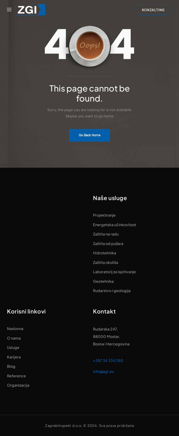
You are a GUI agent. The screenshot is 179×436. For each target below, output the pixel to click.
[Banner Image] (89, 135)
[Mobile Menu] (9, 9)
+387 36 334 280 (108, 360)
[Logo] (30, 9)
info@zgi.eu (103, 371)
